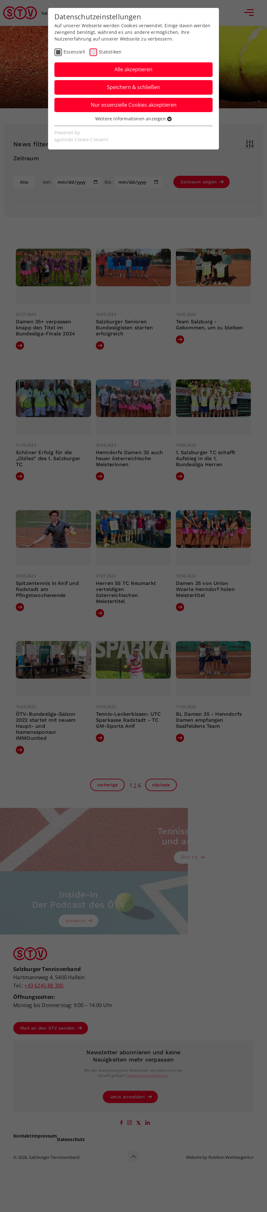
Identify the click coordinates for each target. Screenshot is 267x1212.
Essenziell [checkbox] (74, 52)
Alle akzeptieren (133, 69)
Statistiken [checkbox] (110, 52)
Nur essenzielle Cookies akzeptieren (134, 104)
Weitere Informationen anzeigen (133, 119)
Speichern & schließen (133, 87)
